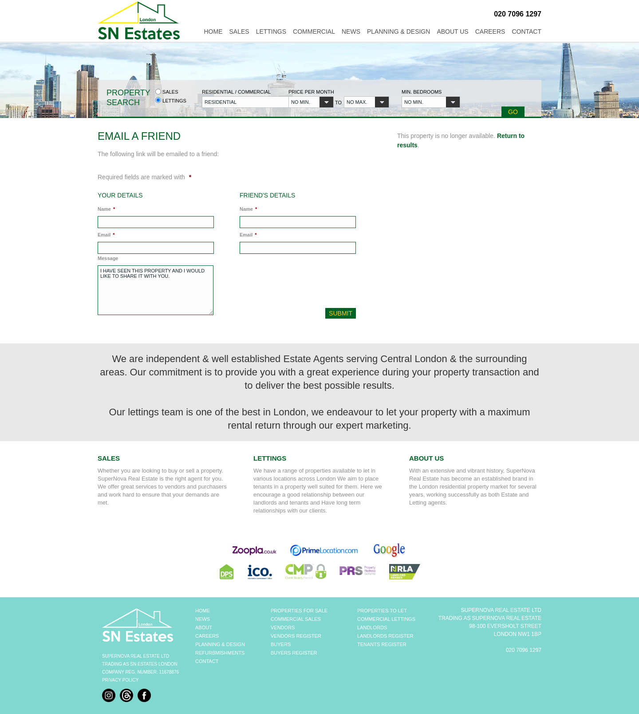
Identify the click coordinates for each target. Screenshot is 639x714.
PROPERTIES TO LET (382, 610)
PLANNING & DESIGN (220, 644)
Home (213, 31)
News (351, 31)
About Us (452, 31)
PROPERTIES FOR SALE (299, 610)
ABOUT (203, 627)
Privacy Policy (120, 680)
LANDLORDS (372, 627)
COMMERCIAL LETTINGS (386, 619)
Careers (490, 31)
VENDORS (283, 627)
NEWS (202, 619)
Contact (526, 31)
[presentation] (299, 283)
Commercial (314, 31)
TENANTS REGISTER (381, 644)
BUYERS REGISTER (294, 652)
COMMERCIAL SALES (296, 619)
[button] (240, 102)
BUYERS (281, 644)
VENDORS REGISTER (296, 636)
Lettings (271, 31)
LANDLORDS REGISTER (385, 636)
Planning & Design (398, 31)
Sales (239, 31)
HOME (202, 610)
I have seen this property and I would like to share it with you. (155, 290)
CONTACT (206, 661)
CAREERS (207, 636)
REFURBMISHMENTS (220, 652)
